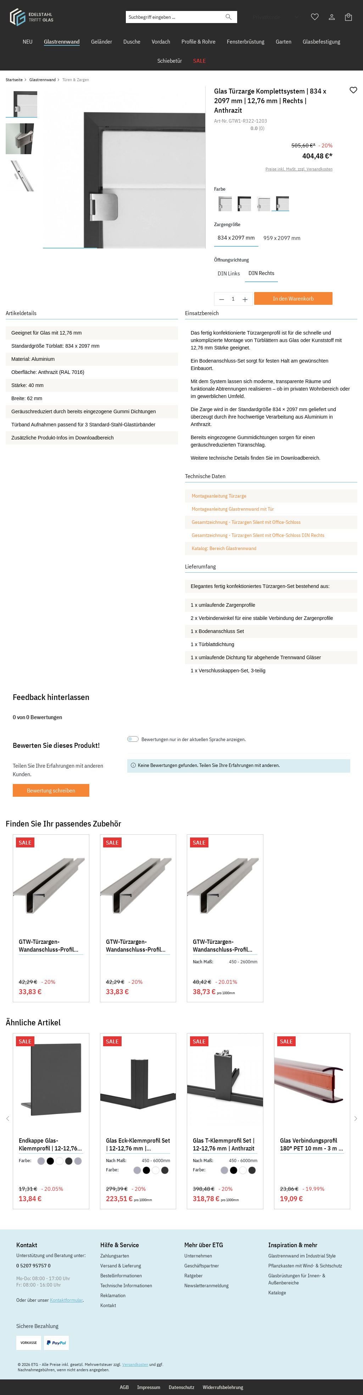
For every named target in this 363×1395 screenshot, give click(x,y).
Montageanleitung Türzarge (219, 496)
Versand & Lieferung (120, 1265)
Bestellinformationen (121, 1275)
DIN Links (229, 273)
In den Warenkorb (293, 298)
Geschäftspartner (201, 1265)
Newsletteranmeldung (206, 1285)
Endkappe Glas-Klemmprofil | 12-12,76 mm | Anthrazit (48, 1145)
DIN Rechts (261, 272)
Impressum (148, 1387)
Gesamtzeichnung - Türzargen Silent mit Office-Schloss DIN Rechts (258, 535)
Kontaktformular (66, 1300)
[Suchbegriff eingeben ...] (173, 17)
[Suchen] (228, 17)
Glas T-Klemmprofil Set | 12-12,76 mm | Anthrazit (224, 1144)
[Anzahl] (234, 299)
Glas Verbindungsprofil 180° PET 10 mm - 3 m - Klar (310, 1145)
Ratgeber (193, 1275)
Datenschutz (181, 1387)
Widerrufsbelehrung (223, 1387)
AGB (124, 1387)
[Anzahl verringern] (221, 299)
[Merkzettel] (314, 17)
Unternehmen (198, 1256)
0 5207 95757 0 (33, 1265)
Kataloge (277, 1292)
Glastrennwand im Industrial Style (302, 1256)
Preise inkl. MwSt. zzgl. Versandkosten (299, 169)
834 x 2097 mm (236, 237)
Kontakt (108, 1305)
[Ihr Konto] (331, 17)
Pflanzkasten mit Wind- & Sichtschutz (305, 1265)
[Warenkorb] (348, 17)
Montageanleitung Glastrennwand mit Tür (233, 509)
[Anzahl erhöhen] (245, 299)
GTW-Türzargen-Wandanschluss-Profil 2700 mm (220, 946)
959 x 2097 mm (282, 237)
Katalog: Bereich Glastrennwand (224, 548)
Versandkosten (135, 1364)
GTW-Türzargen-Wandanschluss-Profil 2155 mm (46, 946)
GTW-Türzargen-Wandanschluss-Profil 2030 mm (133, 946)
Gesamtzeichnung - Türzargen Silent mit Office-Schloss (246, 522)
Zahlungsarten (114, 1256)
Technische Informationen (126, 1285)
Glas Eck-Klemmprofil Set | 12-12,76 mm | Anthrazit (138, 1145)
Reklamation (112, 1295)
